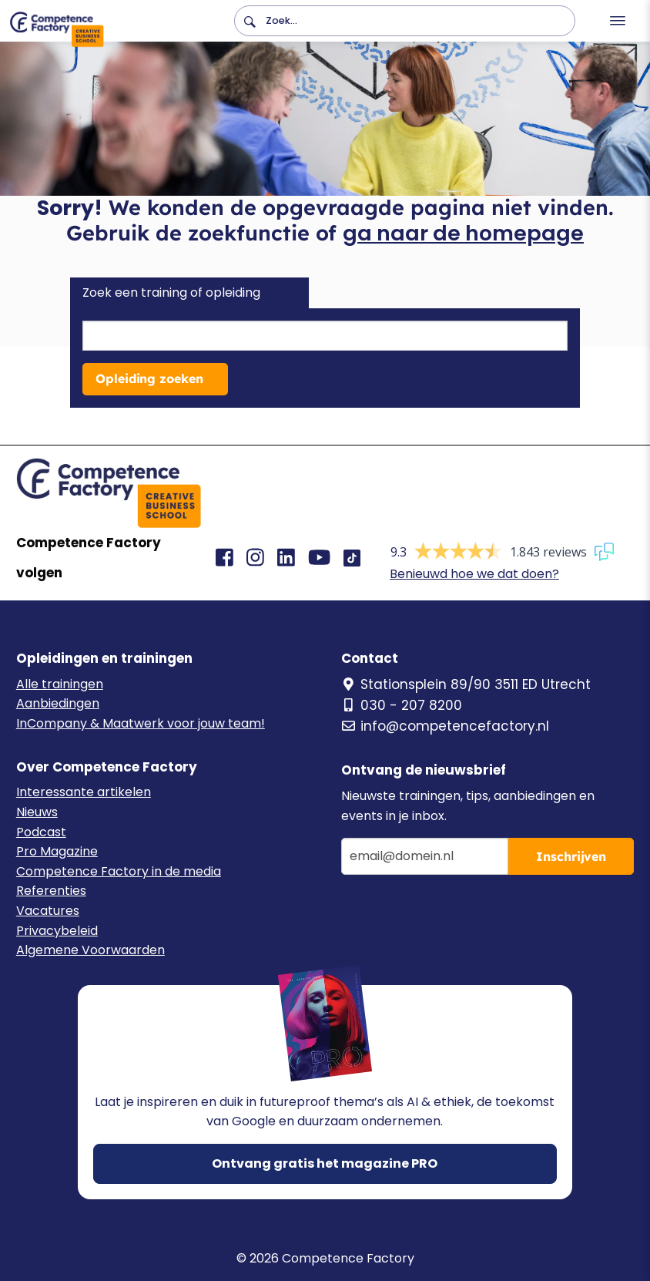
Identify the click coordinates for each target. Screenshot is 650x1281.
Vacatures (47, 911)
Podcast (41, 832)
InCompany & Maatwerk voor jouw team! (140, 723)
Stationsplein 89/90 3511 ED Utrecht (466, 684)
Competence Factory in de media (118, 871)
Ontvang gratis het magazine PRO (324, 1163)
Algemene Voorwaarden (90, 950)
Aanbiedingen (57, 703)
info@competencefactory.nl (445, 726)
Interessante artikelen (83, 792)
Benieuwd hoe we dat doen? (474, 574)
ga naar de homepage (463, 233)
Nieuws (37, 812)
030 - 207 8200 (401, 705)
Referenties (51, 890)
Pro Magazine (57, 851)
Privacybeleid (57, 931)
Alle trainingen (59, 684)
